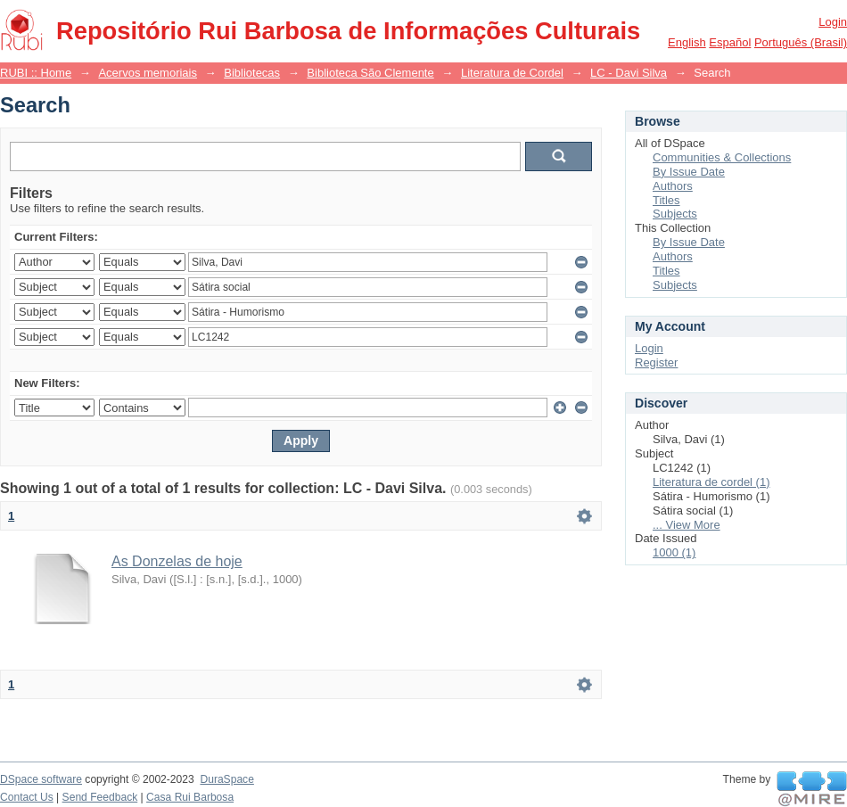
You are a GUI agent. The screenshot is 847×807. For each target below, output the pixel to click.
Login (832, 22)
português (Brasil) (800, 42)
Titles (666, 200)
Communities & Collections (722, 157)
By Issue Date (689, 171)
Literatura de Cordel (512, 72)
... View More (686, 524)
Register (656, 362)
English (687, 42)
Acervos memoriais (147, 72)
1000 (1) (674, 552)
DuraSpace (226, 779)
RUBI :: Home (35, 72)
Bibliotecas (252, 72)
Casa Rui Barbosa (190, 797)
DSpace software (41, 779)
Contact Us (26, 797)
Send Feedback (100, 797)
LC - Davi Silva (628, 72)
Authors (673, 186)
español (730, 42)
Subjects (675, 213)
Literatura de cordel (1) (711, 482)
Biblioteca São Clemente (370, 72)
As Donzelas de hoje (177, 561)
